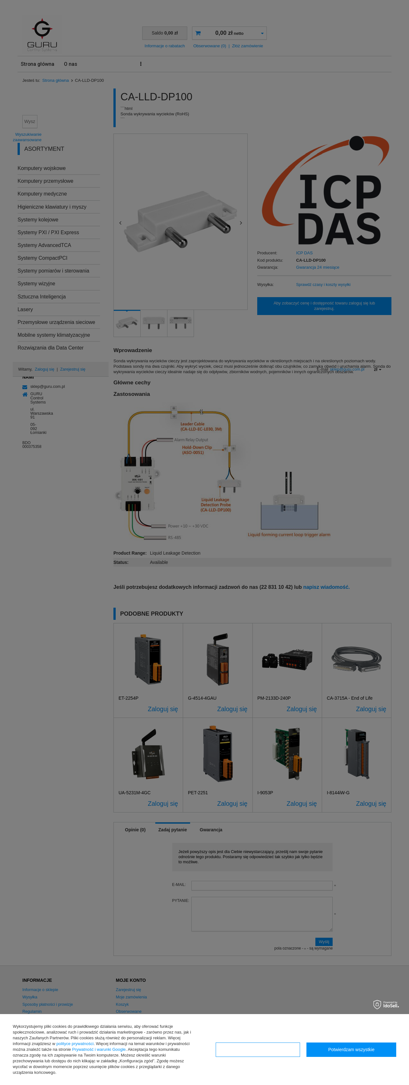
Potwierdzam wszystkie (351, 1049)
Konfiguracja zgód (258, 1049)
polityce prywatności (75, 1043)
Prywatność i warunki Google (99, 1049)
